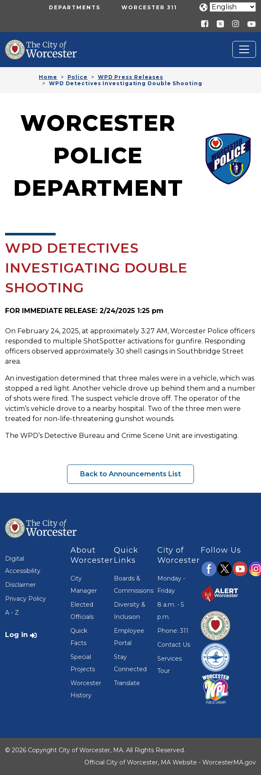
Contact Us (173, 644)
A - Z (12, 612)
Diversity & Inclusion (129, 611)
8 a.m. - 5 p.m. (170, 611)
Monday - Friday (171, 584)
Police (77, 77)
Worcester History (85, 689)
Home (48, 77)
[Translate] (233, 7)
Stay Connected (130, 663)
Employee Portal (129, 637)
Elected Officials (82, 611)
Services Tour (169, 665)
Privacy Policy (25, 598)
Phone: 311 (172, 631)
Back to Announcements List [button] (130, 474)
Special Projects (82, 663)
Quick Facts (78, 637)
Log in (16, 635)
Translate (127, 683)
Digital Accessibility (22, 565)
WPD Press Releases (130, 77)
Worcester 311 (149, 7)
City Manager (83, 584)
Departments (74, 7)
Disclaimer (20, 585)
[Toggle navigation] (244, 49)
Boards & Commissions (130, 584)
